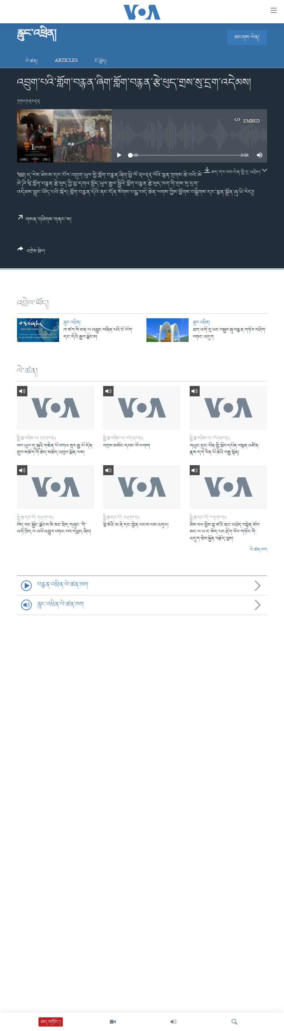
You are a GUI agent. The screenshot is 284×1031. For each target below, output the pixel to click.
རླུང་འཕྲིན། (72, 322)
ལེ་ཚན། (32, 61)
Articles (66, 61)
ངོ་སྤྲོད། (100, 61)
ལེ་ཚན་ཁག (258, 550)
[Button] (31, 253)
